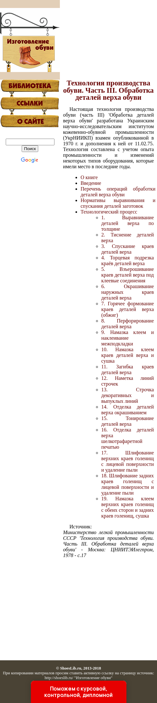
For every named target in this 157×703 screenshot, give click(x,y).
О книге (89, 177)
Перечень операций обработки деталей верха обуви (118, 191)
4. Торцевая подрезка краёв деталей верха (127, 260)
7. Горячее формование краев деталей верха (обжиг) (127, 309)
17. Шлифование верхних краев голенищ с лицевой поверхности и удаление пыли (127, 461)
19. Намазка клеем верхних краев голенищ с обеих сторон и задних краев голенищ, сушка (127, 507)
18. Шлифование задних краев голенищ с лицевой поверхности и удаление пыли (127, 484)
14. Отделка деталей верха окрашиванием (127, 409)
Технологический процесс (109, 211)
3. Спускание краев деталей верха (127, 249)
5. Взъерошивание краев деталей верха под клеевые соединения (127, 274)
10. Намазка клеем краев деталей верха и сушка (127, 355)
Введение (91, 183)
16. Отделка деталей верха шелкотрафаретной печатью (127, 438)
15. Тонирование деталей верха (127, 421)
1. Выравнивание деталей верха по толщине (127, 223)
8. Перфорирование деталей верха (127, 323)
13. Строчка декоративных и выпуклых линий (127, 395)
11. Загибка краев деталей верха (127, 369)
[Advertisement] (108, 40)
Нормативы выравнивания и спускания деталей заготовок (118, 203)
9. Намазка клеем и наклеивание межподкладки (127, 338)
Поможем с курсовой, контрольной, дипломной (78, 692)
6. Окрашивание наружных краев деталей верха (127, 292)
